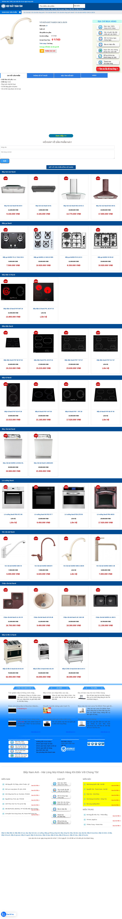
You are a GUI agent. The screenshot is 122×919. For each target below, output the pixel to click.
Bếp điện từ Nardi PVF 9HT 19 (13, 308)
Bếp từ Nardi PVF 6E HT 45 (105, 411)
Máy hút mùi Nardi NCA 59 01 (105, 206)
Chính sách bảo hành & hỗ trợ (46, 746)
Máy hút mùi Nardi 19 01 (43, 206)
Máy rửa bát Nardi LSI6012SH (43, 463)
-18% (5, 178)
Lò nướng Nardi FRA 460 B (105, 514)
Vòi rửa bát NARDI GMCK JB (105, 566)
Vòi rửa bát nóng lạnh (38, 12)
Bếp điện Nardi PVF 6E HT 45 (13, 360)
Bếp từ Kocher (83, 835)
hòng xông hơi (55, 833)
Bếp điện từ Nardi (8, 275)
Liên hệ (63, 745)
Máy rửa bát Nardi (8, 429)
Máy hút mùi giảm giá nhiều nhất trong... (57, 719)
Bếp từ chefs (103, 833)
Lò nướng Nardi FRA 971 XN (13, 514)
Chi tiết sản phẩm (13, 75)
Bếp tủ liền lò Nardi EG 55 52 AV (13, 669)
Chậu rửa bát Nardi (9, 583)
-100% (36, 281)
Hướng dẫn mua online (43, 741)
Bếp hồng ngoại (59, 9)
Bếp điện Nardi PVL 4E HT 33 (43, 360)
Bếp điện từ (72, 9)
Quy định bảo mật (42, 750)
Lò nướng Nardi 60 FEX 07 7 (43, 514)
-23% (36, 538)
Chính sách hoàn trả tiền (44, 744)
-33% (98, 590)
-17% (98, 538)
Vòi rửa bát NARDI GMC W (13, 566)
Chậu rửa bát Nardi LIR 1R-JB (43, 617)
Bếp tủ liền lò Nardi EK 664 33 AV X (73, 669)
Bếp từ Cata (74, 835)
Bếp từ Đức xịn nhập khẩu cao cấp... (56, 693)
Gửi (4, 161)
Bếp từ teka (54, 835)
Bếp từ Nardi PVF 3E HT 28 (13, 411)
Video (94, 75)
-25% (66, 590)
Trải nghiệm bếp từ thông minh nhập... (22, 693)
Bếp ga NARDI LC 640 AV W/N (43, 257)
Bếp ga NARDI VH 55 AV (105, 257)
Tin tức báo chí (24, 688)
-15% (36, 178)
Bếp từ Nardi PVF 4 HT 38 (43, 411)
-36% (5, 281)
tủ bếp (110, 833)
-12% (66, 178)
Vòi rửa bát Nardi (51, 12)
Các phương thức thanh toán (45, 752)
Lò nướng (40, 833)
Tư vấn (94, 688)
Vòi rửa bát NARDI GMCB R (43, 566)
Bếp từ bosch (5, 835)
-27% (98, 178)
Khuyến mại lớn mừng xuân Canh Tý (56, 706)
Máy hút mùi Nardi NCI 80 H (13, 206)
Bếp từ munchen (92, 833)
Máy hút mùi (79, 9)
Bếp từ (53, 9)
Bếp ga (67, 9)
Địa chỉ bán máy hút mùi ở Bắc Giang (91, 693)
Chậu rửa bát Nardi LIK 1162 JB (73, 617)
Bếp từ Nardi (6, 377)
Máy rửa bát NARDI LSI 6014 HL (13, 463)
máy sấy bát (82, 833)
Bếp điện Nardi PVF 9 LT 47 (105, 360)
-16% (36, 590)
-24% (5, 538)
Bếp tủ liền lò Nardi (9, 635)
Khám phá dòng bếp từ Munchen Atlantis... (23, 706)
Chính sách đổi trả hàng (44, 748)
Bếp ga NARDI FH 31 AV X (73, 257)
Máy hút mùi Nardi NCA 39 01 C (73, 206)
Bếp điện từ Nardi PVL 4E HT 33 (43, 308)
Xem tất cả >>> (35, 732)
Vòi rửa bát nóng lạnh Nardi (65, 12)
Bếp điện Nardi (7, 326)
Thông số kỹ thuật (40, 75)
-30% (36, 230)
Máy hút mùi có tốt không (87, 719)
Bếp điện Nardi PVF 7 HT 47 (74, 360)
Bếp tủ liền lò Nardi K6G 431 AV (43, 669)
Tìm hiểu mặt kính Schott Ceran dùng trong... (24, 719)
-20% (66, 384)
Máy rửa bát (74, 833)
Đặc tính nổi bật (67, 75)
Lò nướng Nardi (8, 480)
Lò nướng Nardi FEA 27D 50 (74, 514)
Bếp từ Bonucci (64, 835)
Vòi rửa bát (27, 12)
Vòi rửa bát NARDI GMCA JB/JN (85, 12)
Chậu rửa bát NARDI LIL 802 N (105, 617)
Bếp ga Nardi (7, 223)
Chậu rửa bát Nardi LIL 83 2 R (13, 617)
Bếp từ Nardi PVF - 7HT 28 (73, 411)
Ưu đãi (59, 688)
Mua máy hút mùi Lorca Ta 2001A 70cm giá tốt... (95, 706)
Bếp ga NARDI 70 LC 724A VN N (13, 257)
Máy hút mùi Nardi (9, 172)
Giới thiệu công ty (66, 741)
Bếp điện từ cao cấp (21, 833)
